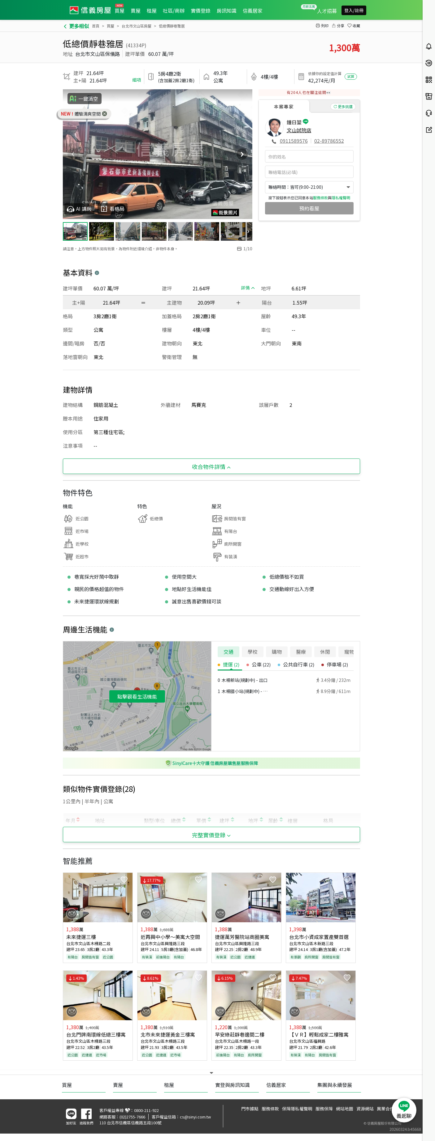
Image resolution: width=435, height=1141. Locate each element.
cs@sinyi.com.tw (195, 1117)
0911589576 (294, 140)
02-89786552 (329, 140)
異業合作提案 (390, 1108)
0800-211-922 (146, 1110)
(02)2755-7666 (132, 1117)
